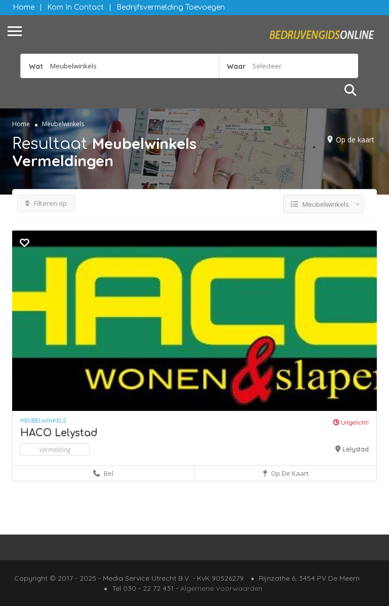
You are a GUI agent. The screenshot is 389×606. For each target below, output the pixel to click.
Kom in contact (75, 7)
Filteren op (46, 203)
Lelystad (355, 449)
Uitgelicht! (351, 422)
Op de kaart (355, 139)
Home (23, 7)
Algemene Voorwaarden (221, 588)
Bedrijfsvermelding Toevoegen (170, 7)
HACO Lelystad (59, 433)
